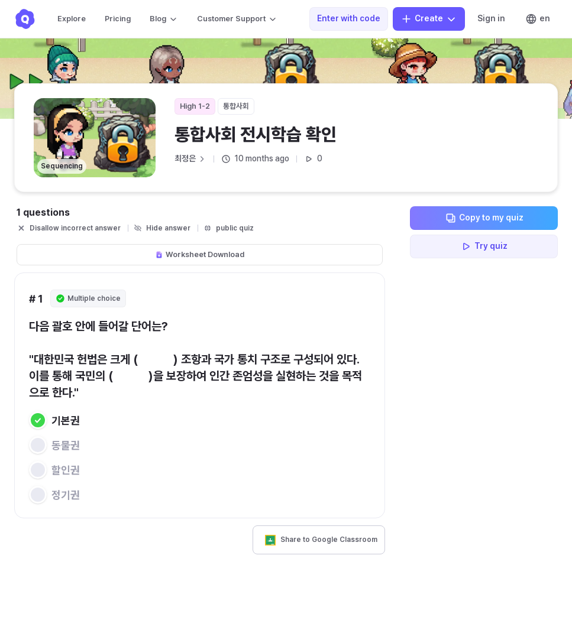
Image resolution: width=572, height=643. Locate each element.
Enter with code (348, 18)
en (537, 19)
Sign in (491, 18)
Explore (71, 18)
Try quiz (484, 246)
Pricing (118, 18)
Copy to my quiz (484, 218)
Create (428, 19)
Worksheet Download (199, 254)
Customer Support (237, 19)
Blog (164, 19)
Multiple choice (88, 298)
